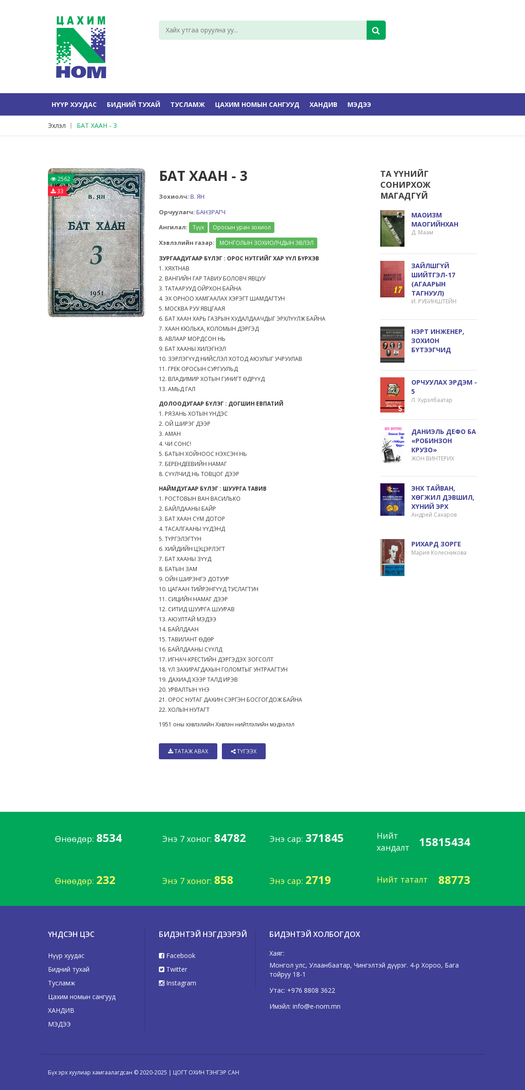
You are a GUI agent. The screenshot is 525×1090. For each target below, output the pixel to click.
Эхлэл (57, 125)
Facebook (177, 955)
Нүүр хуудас (74, 104)
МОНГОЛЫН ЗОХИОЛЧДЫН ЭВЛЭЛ (267, 243)
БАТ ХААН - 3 (97, 125)
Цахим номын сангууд (257, 104)
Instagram (177, 983)
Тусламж (187, 104)
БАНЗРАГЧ (211, 212)
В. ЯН (197, 196)
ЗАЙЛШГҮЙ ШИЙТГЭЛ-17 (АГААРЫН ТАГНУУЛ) (433, 279)
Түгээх (244, 751)
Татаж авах (188, 751)
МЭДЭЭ (359, 104)
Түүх (198, 227)
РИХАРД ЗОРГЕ (436, 544)
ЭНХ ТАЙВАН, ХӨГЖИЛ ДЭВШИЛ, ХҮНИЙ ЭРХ (442, 497)
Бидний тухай (133, 104)
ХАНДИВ (323, 104)
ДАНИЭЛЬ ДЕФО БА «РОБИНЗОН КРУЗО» (443, 440)
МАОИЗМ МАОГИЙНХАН (434, 219)
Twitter (173, 969)
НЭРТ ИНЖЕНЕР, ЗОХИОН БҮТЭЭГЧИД (437, 340)
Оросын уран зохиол (242, 227)
